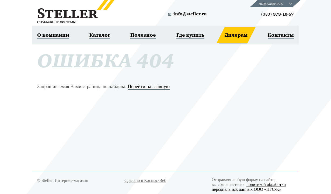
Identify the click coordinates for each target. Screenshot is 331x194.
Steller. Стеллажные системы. (75, 11)
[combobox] (276, 3)
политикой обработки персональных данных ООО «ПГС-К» (249, 187)
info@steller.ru (190, 14)
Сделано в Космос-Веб (145, 180)
